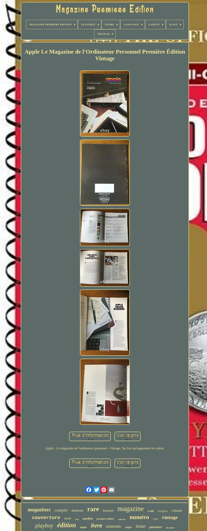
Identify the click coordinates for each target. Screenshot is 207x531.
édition (66, 525)
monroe (77, 510)
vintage (170, 517)
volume (177, 511)
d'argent (162, 511)
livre (96, 526)
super (83, 527)
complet (61, 510)
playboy (44, 525)
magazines (39, 510)
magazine (130, 509)
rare (93, 509)
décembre (170, 527)
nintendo (113, 526)
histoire (108, 511)
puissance (155, 527)
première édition (105, 518)
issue (140, 526)
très (77, 519)
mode (67, 518)
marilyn (88, 518)
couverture (46, 517)
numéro (139, 517)
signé (155, 518)
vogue (128, 527)
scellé (151, 511)
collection (122, 519)
